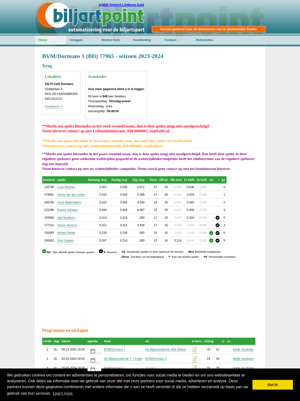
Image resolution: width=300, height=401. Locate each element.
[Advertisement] (229, 76)
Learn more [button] (63, 393)
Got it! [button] (273, 385)
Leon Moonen (66, 187)
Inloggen (76, 40)
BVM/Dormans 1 (114, 349)
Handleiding (142, 40)
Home (43, 40)
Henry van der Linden (71, 194)
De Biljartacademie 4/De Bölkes (165, 349)
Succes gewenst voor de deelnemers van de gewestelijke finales (208, 29)
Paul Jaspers (65, 240)
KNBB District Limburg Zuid (121, 5)
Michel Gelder (66, 232)
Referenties (204, 40)
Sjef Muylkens (66, 217)
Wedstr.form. (111, 40)
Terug (47, 66)
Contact (170, 40)
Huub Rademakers (69, 202)
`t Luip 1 (150, 368)
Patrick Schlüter (67, 210)
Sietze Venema (67, 225)
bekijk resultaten (243, 349)
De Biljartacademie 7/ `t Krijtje (123, 358)
